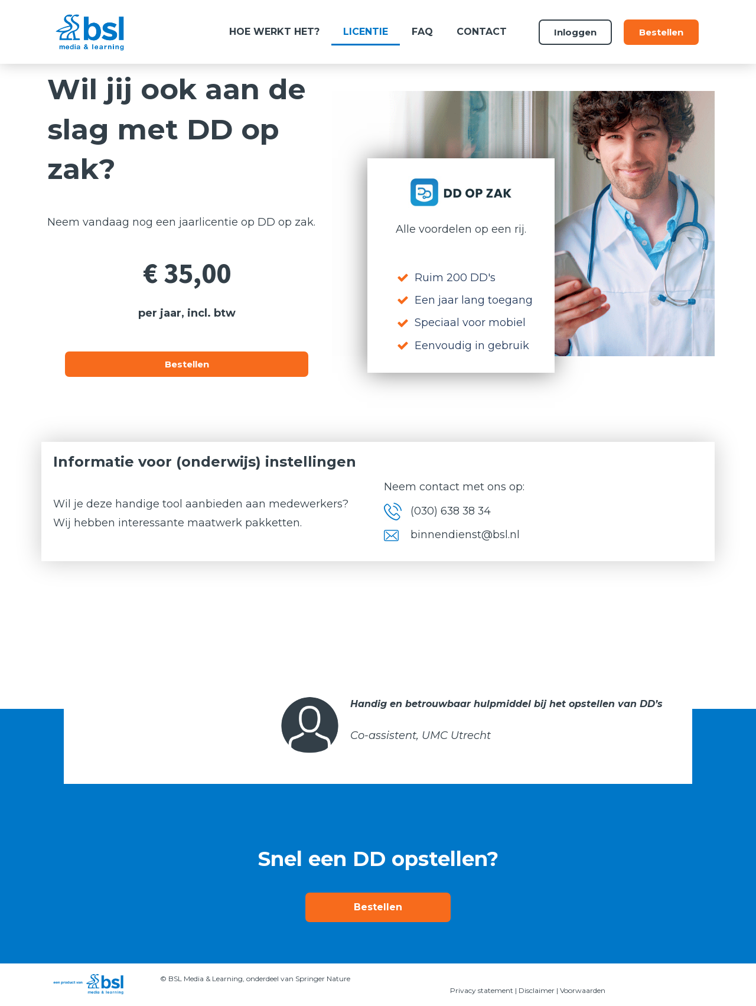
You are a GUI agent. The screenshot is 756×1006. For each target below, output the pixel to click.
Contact (482, 31)
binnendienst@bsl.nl (465, 534)
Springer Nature (323, 978)
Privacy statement (481, 990)
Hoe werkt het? (274, 31)
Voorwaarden (582, 990)
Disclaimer (537, 990)
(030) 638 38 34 (451, 510)
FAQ (422, 31)
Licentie (365, 31)
